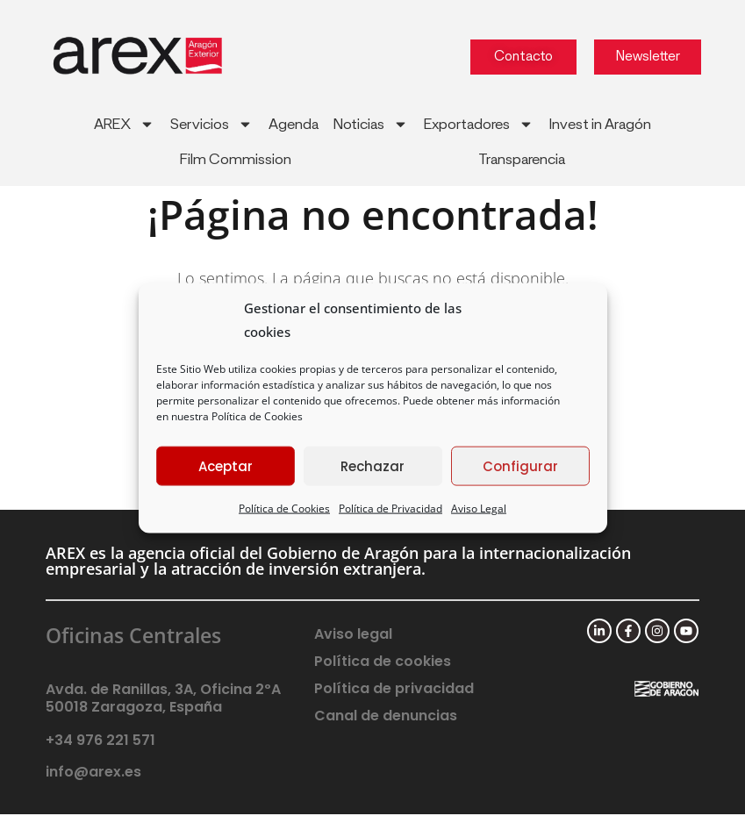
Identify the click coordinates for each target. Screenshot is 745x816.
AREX (124, 124)
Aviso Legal (478, 508)
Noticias (370, 124)
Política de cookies (382, 664)
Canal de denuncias (385, 718)
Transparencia (521, 160)
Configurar (520, 465)
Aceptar (225, 465)
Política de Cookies (257, 416)
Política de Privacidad (390, 508)
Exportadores (479, 124)
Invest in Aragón (600, 125)
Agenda (294, 125)
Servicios (211, 124)
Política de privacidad (394, 691)
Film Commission (235, 160)
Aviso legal (353, 636)
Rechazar (372, 465)
